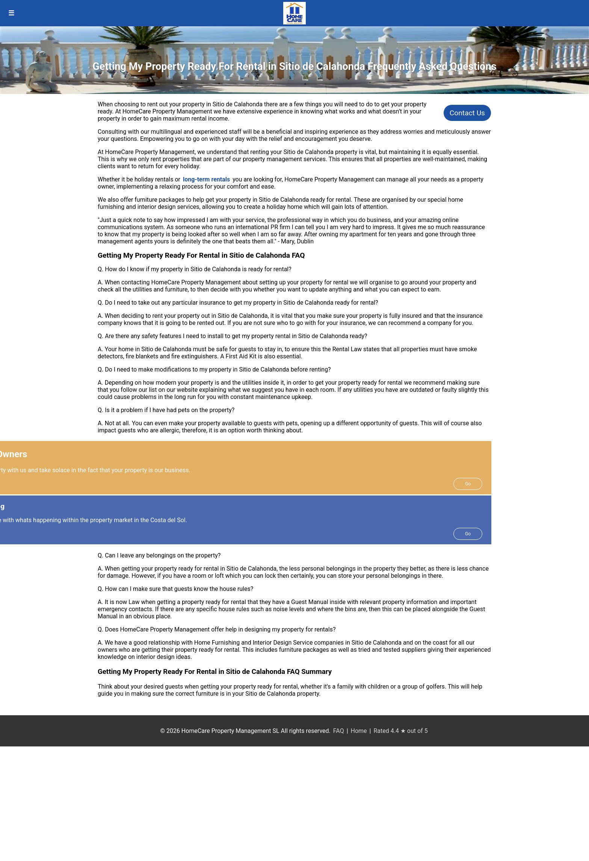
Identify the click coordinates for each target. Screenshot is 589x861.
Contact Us (467, 113)
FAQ (338, 730)
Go (468, 483)
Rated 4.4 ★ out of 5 (400, 730)
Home (359, 730)
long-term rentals (206, 179)
